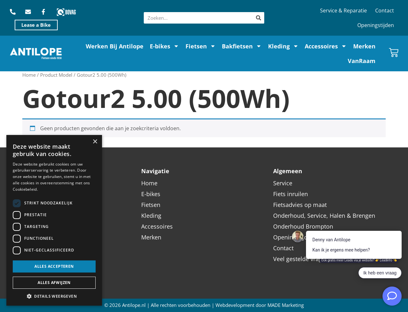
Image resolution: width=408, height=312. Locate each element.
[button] (54, 296)
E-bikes (164, 46)
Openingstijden (375, 25)
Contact (384, 10)
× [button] (94, 141)
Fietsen (201, 46)
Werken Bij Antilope (114, 46)
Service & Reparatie (343, 10)
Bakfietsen (242, 46)
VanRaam (361, 61)
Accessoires (326, 46)
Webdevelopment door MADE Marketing (259, 305)
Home (29, 75)
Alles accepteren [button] (54, 266)
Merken (364, 46)
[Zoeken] (258, 18)
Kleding (283, 46)
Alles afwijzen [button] (54, 282)
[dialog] (54, 220)
